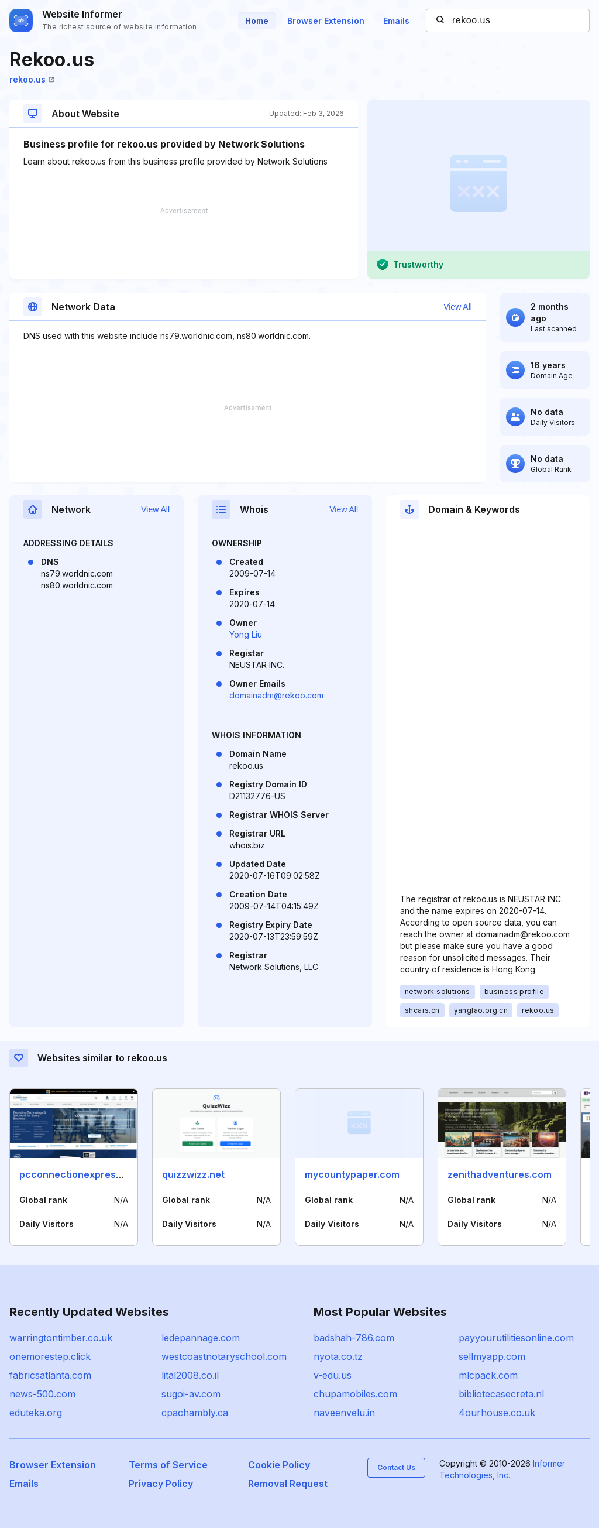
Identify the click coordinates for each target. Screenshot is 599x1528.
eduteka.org (35, 1413)
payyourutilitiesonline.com (516, 1338)
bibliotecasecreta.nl (501, 1394)
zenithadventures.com (499, 1174)
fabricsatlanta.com (50, 1375)
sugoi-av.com (191, 1394)
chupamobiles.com (355, 1394)
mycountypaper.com (352, 1174)
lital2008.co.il (190, 1375)
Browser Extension (325, 21)
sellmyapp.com (492, 1356)
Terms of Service (168, 1465)
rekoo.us (31, 79)
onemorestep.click (50, 1356)
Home (256, 21)
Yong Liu (245, 634)
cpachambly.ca (194, 1413)
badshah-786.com (354, 1338)
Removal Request (288, 1483)
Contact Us (396, 1467)
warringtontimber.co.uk (60, 1338)
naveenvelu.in (344, 1413)
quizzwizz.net (193, 1174)
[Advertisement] (183, 243)
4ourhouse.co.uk (497, 1413)
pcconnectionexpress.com (81, 1174)
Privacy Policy (161, 1483)
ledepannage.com (200, 1338)
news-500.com (42, 1394)
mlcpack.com (488, 1375)
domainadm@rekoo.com (276, 695)
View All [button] (457, 306)
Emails (396, 21)
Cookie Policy (279, 1465)
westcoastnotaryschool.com (224, 1356)
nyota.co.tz (338, 1356)
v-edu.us (333, 1375)
